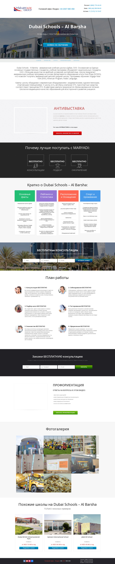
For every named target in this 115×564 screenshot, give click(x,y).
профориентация (65, 60)
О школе (38, 60)
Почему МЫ (47, 60)
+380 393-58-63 (94, 8)
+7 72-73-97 (95, 11)
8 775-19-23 (95, 5)
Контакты (76, 60)
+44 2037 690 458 (66, 9)
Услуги (55, 60)
